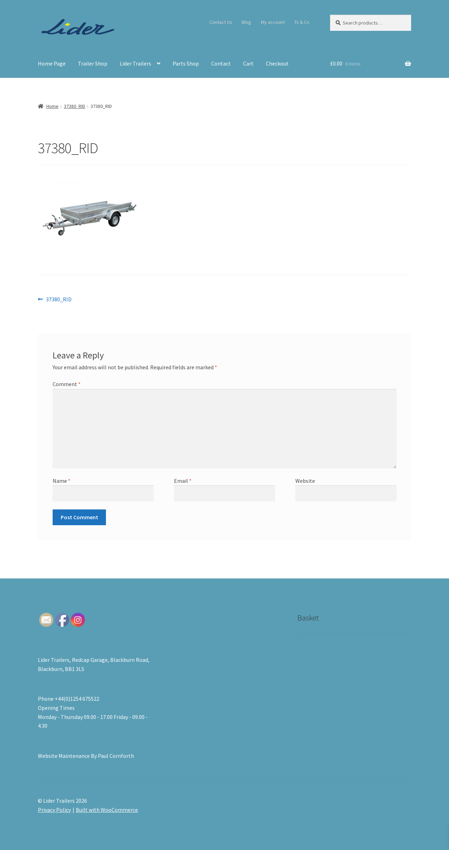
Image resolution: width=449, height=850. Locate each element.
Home (52, 106)
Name (62, 480)
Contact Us (220, 22)
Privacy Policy (54, 809)
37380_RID (74, 106)
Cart (248, 63)
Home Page (52, 63)
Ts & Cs (301, 22)
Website (305, 480)
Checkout (277, 63)
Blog (246, 22)
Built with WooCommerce (107, 809)
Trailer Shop (92, 63)
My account (273, 22)
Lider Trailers (135, 63)
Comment (67, 384)
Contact (221, 63)
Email (183, 480)
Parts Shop (186, 63)
